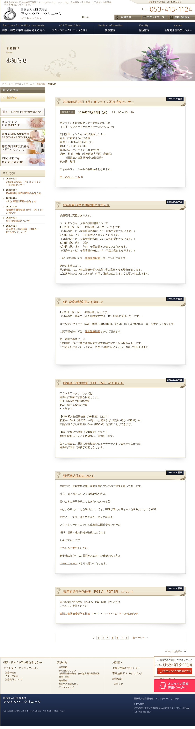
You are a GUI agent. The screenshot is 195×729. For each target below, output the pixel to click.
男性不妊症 (64, 677)
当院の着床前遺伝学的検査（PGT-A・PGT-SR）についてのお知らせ (99, 613)
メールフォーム (68, 563)
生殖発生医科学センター (126, 667)
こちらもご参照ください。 (75, 547)
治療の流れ (10, 672)
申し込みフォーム (70, 176)
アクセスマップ (66, 687)
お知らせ (12, 97)
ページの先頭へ (174, 651)
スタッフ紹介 (11, 676)
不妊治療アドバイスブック (127, 673)
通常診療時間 (92, 258)
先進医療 (63, 680)
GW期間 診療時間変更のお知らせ (86, 205)
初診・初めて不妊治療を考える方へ (23, 662)
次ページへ (139, 637)
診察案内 (62, 662)
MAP (187, 708)
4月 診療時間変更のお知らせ (83, 302)
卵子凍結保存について (78, 475)
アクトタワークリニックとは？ (21, 667)
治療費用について (13, 679)
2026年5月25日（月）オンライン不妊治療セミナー (98, 102)
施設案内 (117, 662)
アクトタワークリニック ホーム (17, 84)
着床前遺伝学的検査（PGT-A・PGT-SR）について (98, 591)
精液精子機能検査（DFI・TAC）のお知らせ (93, 383)
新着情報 (41, 84)
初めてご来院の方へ (68, 684)
